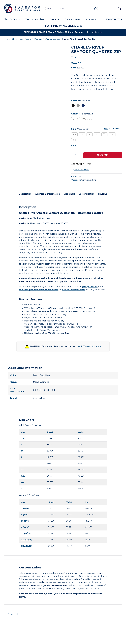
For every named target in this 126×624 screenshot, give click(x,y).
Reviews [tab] (102, 194)
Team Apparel (25, 39)
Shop (14, 39)
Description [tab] (25, 194)
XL (104, 134)
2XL (112, 134)
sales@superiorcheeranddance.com (38, 289)
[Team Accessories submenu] (44, 19)
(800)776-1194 (89, 286)
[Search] (95, 8)
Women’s (87, 119)
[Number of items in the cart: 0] (119, 8)
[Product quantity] (76, 155)
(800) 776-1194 (114, 19)
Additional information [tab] (47, 194)
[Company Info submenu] (79, 19)
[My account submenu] (98, 19)
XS (74, 134)
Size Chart (114, 129)
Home (7, 39)
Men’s (75, 119)
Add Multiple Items (81, 164)
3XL (74, 140)
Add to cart (102, 155)
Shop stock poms (34, 32)
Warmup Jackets (52, 39)
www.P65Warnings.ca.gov (88, 346)
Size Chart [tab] (69, 194)
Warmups (38, 39)
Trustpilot (76, 57)
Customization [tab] (86, 194)
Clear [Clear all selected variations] (74, 145)
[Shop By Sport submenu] (19, 19)
